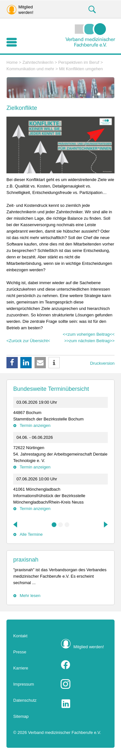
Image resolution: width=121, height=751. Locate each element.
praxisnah (25, 559)
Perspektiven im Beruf (78, 62)
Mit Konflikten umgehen (81, 68)
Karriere (20, 668)
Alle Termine (31, 534)
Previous (15, 524)
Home (12, 62)
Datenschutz (24, 700)
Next (105, 524)
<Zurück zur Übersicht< (28, 340)
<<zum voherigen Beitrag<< (89, 334)
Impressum (23, 684)
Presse (19, 652)
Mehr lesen (30, 595)
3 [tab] (67, 525)
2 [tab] (60, 525)
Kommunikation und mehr (30, 68)
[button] (12, 362)
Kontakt (20, 635)
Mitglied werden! (89, 646)
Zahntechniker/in (38, 62)
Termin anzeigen (35, 425)
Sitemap (21, 716)
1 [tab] (54, 525)
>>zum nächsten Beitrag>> (89, 340)
